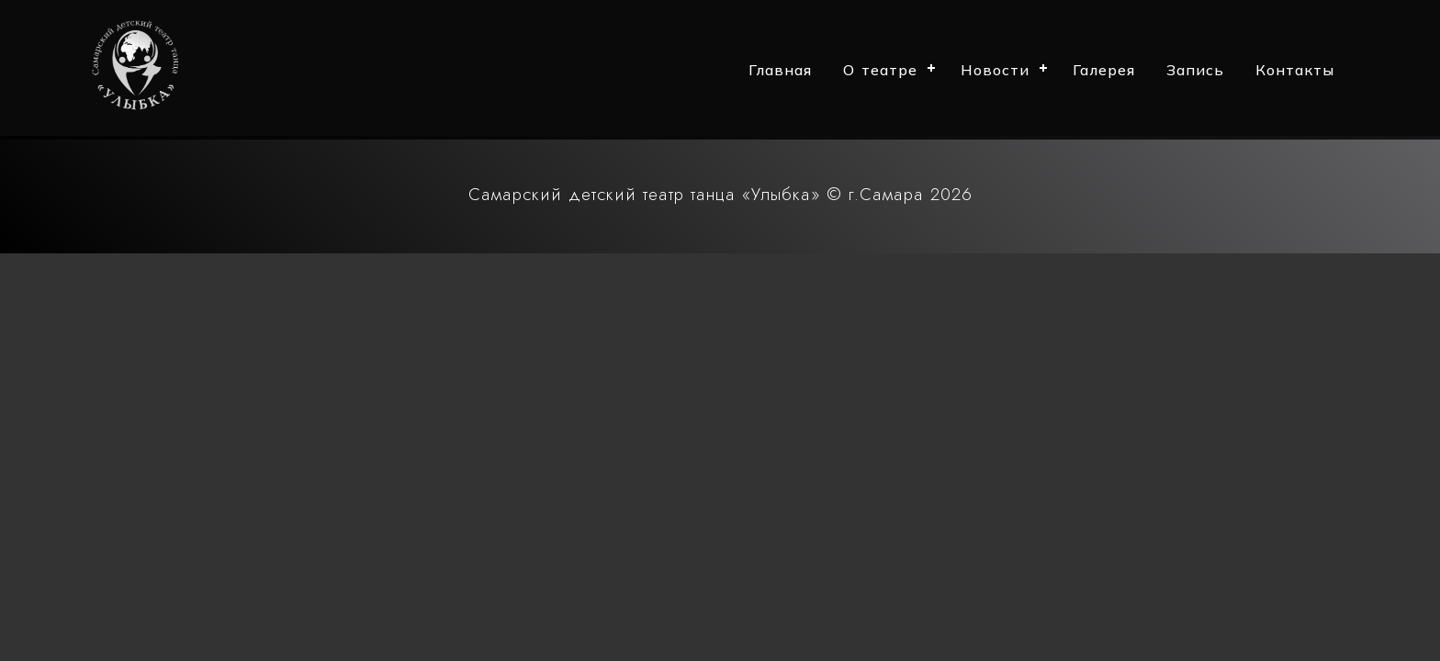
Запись (1195, 70)
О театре (880, 70)
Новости (995, 70)
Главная (780, 70)
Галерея (1104, 70)
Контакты (1294, 70)
